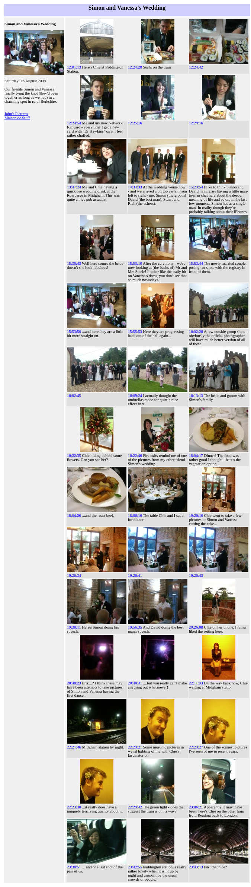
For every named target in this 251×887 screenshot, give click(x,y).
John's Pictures (16, 114)
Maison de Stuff (17, 118)
